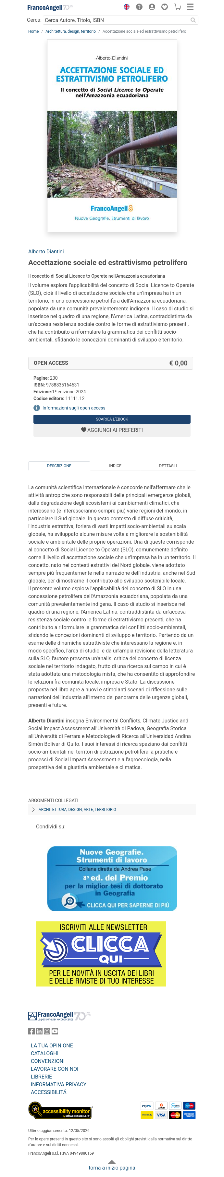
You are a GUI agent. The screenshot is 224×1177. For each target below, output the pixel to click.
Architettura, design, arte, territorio (77, 809)
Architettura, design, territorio (70, 31)
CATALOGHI (44, 1053)
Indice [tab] (115, 466)
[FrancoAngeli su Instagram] (47, 1033)
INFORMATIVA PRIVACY (58, 1084)
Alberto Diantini (46, 251)
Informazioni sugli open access (74, 407)
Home (33, 31)
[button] (125, 8)
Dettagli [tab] (168, 466)
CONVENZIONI (48, 1061)
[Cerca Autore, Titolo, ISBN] (115, 20)
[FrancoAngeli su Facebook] (31, 1033)
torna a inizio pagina (112, 1168)
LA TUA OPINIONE (52, 1046)
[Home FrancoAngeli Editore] (50, 8)
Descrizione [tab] (59, 466)
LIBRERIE (41, 1077)
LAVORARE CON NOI (54, 1069)
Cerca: (34, 20)
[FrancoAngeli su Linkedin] (39, 1033)
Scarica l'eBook (112, 419)
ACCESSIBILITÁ (49, 1092)
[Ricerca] (193, 20)
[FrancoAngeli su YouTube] (55, 1033)
